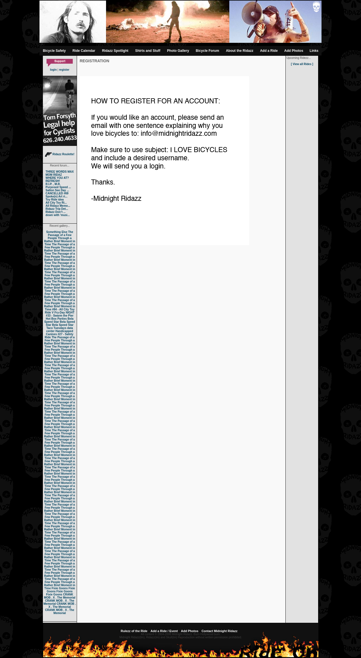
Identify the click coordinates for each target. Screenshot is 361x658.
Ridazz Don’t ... (56, 212)
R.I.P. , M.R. (53, 184)
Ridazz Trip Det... (57, 208)
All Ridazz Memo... (58, 205)
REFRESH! (53, 181)
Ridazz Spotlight (115, 51)
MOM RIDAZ (54, 174)
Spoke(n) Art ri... (56, 196)
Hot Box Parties (56, 318)
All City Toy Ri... (56, 202)
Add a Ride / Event (164, 631)
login (53, 69)
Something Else (56, 232)
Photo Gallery (178, 51)
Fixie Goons (60, 588)
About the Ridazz (239, 51)
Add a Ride (269, 51)
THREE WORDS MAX (60, 171)
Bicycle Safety (54, 51)
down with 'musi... (58, 215)
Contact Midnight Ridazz (219, 631)
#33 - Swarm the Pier (60, 315)
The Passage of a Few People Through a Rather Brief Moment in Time (59, 238)
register (64, 69)
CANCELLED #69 (57, 193)
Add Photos (293, 51)
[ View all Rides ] (302, 64)
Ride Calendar (83, 51)
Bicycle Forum (207, 51)
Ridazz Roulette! (59, 154)
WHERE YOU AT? (57, 177)
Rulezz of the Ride (134, 631)
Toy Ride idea (55, 199)
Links (314, 51)
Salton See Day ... (57, 190)
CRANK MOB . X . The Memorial (59, 596)
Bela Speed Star (59, 320)
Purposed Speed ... (58, 187)
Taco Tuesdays (56, 328)
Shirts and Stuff (147, 51)
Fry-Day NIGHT (64, 312)
